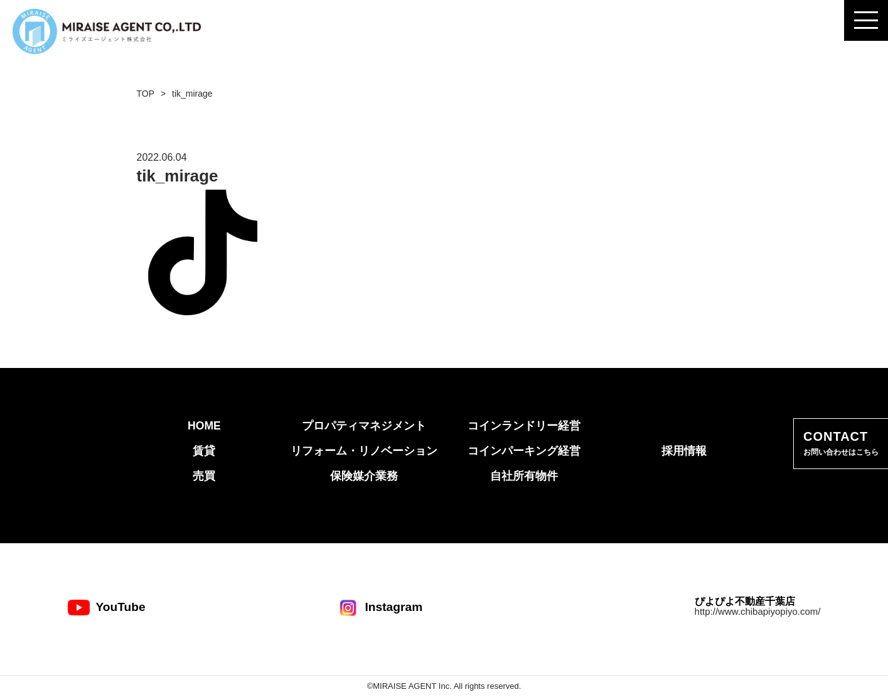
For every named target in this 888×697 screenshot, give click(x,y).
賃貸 (204, 451)
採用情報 (684, 451)
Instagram (380, 608)
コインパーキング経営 (524, 451)
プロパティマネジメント (364, 425)
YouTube (107, 608)
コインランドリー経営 (524, 425)
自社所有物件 (524, 476)
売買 (204, 476)
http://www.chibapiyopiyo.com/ (758, 611)
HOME (204, 425)
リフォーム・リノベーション (364, 451)
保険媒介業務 (364, 476)
